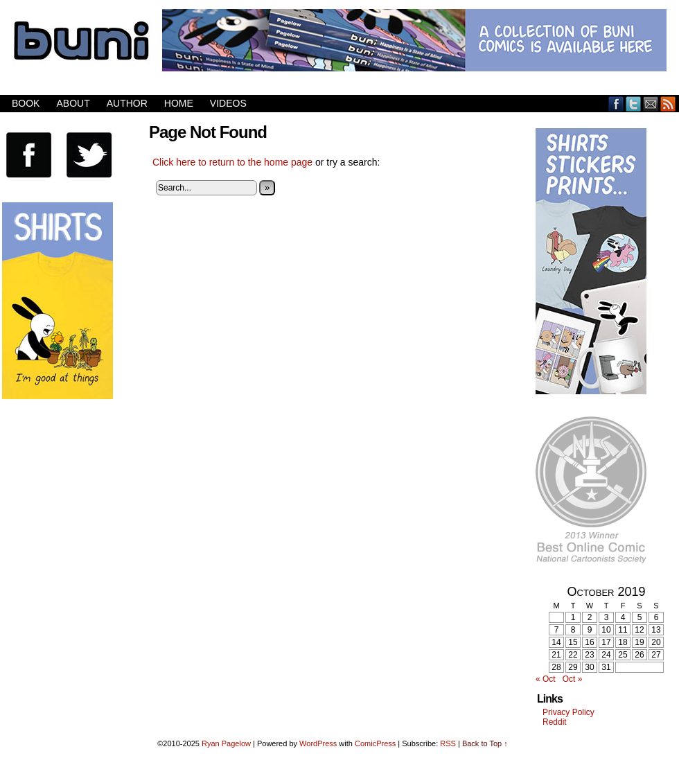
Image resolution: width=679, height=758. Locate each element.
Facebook (616, 103)
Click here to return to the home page (232, 162)
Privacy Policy (568, 712)
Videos (228, 103)
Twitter (633, 103)
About (72, 103)
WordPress (318, 743)
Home (178, 103)
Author (127, 103)
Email (651, 103)
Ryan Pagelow (226, 743)
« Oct (546, 679)
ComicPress (375, 743)
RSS (668, 103)
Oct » (573, 679)
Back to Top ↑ (485, 743)
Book (25, 103)
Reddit (555, 722)
